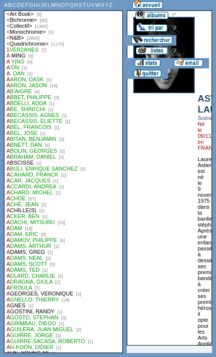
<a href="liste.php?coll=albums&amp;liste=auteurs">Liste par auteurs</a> (63, 176)
